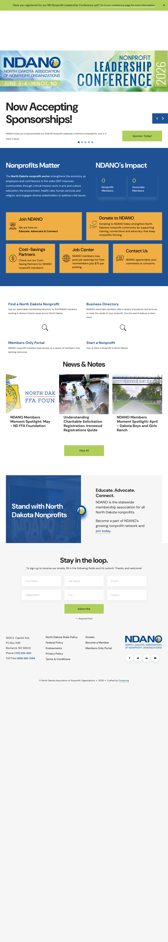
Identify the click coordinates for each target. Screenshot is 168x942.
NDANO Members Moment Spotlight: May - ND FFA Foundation (30, 421)
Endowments (54, 648)
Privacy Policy (54, 653)
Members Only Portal (26, 343)
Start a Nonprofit (100, 343)
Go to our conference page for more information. (127, 5)
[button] (164, 5)
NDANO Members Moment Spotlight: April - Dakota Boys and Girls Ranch (137, 423)
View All (84, 450)
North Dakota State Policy (62, 637)
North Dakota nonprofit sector (30, 176)
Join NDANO (30, 219)
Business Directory (102, 304)
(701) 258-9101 (22, 653)
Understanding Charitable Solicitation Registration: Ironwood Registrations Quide (83, 423)
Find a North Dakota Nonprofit (33, 304)
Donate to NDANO (116, 218)
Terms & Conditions (58, 659)
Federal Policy (54, 642)
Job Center (83, 249)
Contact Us (136, 251)
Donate (90, 637)
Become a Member (97, 642)
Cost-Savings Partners (32, 252)
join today (104, 530)
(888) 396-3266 (26, 658)
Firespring (124, 680)
